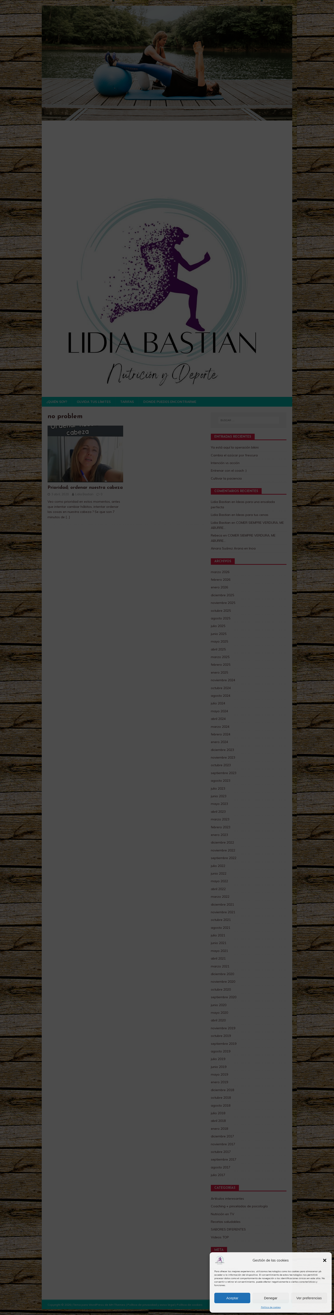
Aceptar (232, 1298)
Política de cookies (271, 1307)
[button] (324, 1260)
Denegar (270, 1298)
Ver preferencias (309, 1298)
